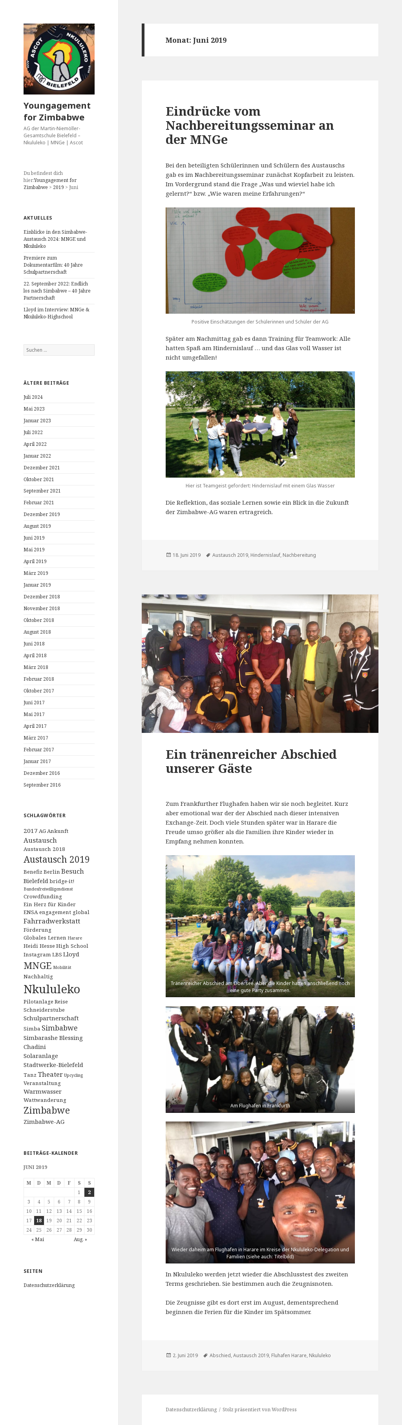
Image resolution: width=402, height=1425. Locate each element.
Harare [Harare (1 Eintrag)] (75, 938)
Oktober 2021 (39, 479)
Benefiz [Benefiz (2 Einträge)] (33, 871)
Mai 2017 (34, 714)
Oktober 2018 (39, 620)
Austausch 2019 (230, 555)
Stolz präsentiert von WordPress (260, 1409)
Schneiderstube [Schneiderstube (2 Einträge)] (44, 1009)
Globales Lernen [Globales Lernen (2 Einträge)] (45, 937)
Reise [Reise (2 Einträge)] (61, 1001)
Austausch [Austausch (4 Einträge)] (40, 840)
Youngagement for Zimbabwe (57, 111)
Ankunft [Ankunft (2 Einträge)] (57, 830)
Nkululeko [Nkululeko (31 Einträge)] (52, 989)
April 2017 (35, 726)
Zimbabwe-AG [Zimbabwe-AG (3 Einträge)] (44, 1121)
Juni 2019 (34, 537)
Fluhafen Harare (289, 1355)
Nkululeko (320, 1355)
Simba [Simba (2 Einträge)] (32, 1028)
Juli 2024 (33, 397)
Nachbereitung (299, 555)
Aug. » (80, 1239)
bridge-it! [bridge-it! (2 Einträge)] (61, 881)
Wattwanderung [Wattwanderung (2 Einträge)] (45, 1099)
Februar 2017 (39, 749)
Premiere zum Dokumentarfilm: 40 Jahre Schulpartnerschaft (53, 264)
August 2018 (37, 632)
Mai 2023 (34, 408)
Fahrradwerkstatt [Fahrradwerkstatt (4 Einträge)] (52, 920)
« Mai (37, 1239)
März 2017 (36, 737)
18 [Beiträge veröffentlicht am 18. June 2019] (39, 1220)
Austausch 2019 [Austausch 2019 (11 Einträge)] (57, 859)
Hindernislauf (265, 555)
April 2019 (35, 561)
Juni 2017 (34, 702)
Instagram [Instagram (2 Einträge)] (37, 954)
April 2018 (35, 655)
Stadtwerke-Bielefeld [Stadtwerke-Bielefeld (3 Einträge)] (53, 1065)
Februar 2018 (39, 679)
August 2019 (37, 526)
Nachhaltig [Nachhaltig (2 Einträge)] (38, 976)
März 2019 (36, 573)
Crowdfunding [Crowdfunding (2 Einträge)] (43, 896)
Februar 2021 (39, 502)
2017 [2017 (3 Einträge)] (31, 830)
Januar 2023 (37, 420)
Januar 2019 (37, 585)
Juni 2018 (34, 643)
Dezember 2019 (42, 514)
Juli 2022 (33, 432)
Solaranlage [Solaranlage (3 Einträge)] (41, 1056)
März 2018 (36, 667)
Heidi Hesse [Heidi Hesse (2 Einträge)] (39, 945)
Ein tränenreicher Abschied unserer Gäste (251, 761)
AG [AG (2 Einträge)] (42, 830)
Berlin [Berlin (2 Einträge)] (52, 871)
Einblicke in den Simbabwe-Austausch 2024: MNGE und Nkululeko (55, 239)
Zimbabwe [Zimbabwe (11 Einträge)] (47, 1110)
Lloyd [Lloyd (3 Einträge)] (71, 954)
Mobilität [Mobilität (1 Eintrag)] (62, 967)
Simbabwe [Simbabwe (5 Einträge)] (60, 1027)
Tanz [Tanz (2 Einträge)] (30, 1074)
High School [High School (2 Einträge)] (72, 945)
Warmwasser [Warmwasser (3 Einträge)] (43, 1091)
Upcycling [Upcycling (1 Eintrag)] (73, 1075)
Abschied (220, 1355)
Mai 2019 (34, 549)
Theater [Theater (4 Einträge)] (50, 1074)
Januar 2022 (37, 456)
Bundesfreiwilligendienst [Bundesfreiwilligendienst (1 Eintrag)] (48, 889)
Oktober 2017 (39, 690)
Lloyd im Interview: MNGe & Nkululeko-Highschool (56, 313)
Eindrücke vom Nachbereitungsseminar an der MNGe (250, 125)
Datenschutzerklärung (49, 1285)
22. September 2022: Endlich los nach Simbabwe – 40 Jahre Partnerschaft (57, 290)
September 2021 (42, 490)
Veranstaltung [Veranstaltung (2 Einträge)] (42, 1083)
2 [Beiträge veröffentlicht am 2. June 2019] (89, 1192)
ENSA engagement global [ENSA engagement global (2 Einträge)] (57, 912)
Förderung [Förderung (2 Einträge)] (37, 929)
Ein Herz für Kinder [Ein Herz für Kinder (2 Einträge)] (50, 904)
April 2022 (35, 444)
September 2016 (42, 785)
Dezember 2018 (42, 596)
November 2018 (42, 608)
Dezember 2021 (42, 467)
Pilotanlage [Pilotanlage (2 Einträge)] (38, 1001)
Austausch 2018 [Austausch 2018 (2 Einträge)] (44, 848)
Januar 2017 (37, 761)
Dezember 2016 (42, 773)
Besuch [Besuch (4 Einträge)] (72, 871)
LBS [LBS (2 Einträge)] (57, 954)
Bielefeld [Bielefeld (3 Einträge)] (36, 881)
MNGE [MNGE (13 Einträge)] (38, 965)
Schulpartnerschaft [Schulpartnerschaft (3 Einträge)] (51, 1018)
